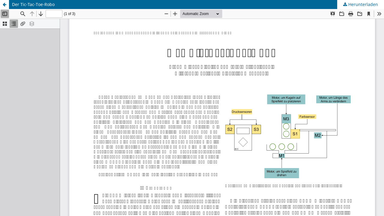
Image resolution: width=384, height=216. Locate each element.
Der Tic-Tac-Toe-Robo (33, 4)
